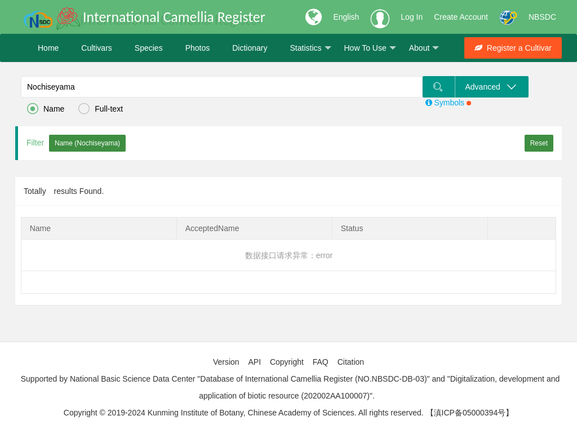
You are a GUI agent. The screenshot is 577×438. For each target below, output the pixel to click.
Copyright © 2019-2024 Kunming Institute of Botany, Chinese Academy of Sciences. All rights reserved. (244, 412)
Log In (412, 16)
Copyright (287, 361)
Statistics (310, 48)
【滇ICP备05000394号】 (470, 412)
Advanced (491, 87)
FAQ (321, 361)
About (424, 48)
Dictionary (249, 47)
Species (149, 47)
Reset (539, 143)
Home (48, 47)
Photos (197, 47)
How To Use (370, 48)
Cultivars (96, 47)
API (254, 361)
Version (226, 361)
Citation (351, 361)
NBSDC (542, 16)
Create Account (461, 16)
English (346, 16)
